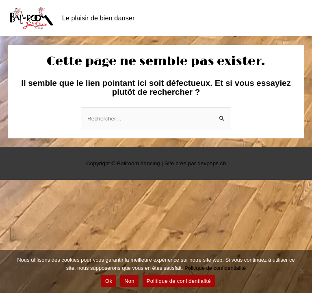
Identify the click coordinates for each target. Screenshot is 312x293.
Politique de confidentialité (215, 268)
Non (129, 281)
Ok (108, 281)
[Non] (302, 271)
